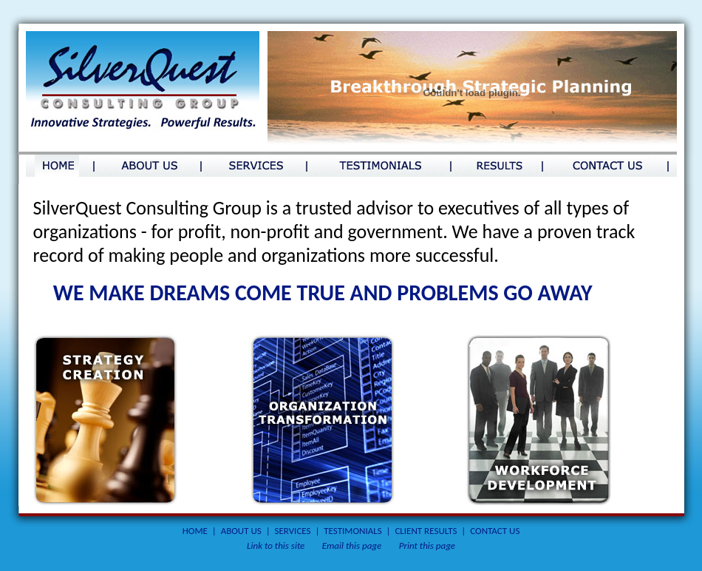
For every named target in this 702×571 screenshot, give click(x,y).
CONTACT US (494, 530)
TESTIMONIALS (352, 530)
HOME (195, 530)
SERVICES (293, 530)
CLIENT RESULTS (426, 530)
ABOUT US (241, 530)
